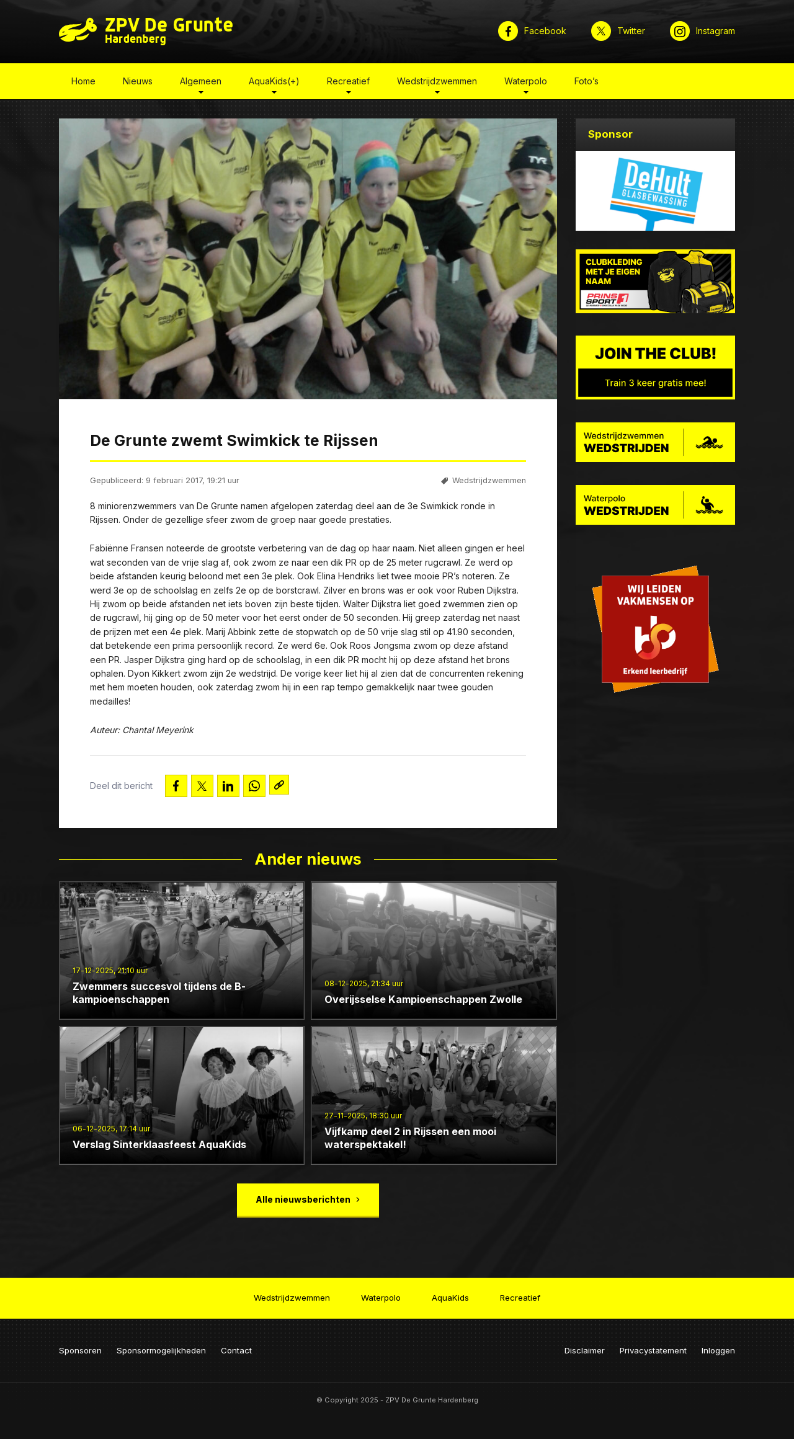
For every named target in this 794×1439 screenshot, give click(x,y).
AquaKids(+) (274, 83)
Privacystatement (653, 1347)
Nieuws (138, 83)
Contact (236, 1347)
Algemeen (200, 83)
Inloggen (718, 1347)
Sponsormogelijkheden (161, 1347)
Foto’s (586, 83)
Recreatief (348, 83)
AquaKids (450, 1296)
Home (83, 83)
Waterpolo (525, 83)
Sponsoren (80, 1347)
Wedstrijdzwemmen (437, 83)
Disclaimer (584, 1347)
